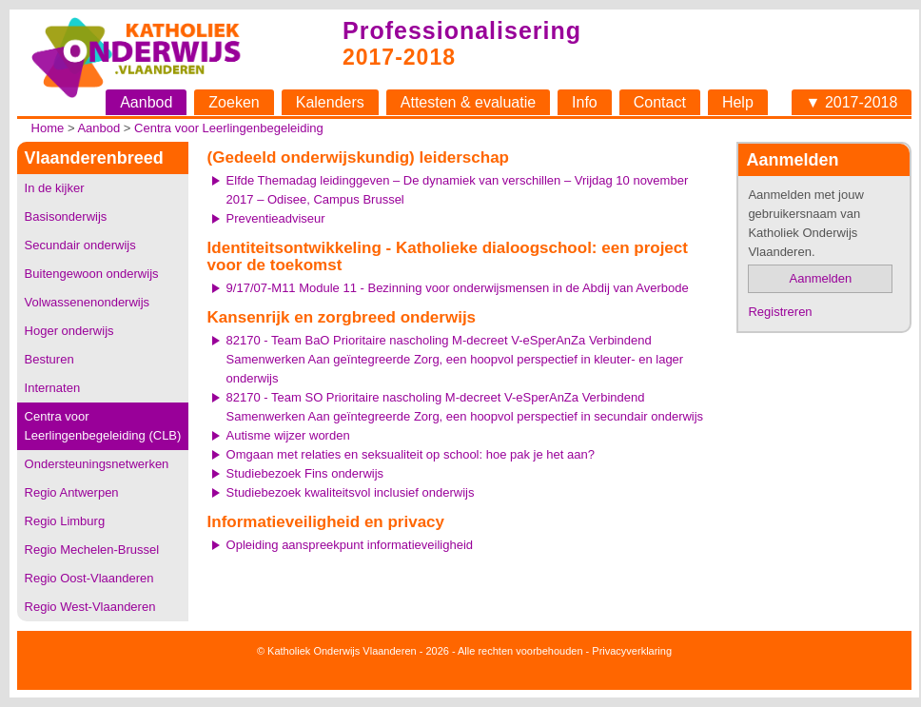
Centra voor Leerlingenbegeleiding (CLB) (103, 425)
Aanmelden (821, 278)
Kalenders (330, 102)
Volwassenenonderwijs (87, 302)
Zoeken (233, 102)
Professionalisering (462, 30)
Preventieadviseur (275, 218)
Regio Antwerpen (72, 492)
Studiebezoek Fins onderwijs (304, 473)
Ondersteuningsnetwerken (97, 464)
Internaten (53, 388)
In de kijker (55, 188)
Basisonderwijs (66, 216)
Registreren (780, 311)
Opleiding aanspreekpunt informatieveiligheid (349, 545)
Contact (660, 102)
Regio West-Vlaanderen (90, 606)
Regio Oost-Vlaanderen (89, 578)
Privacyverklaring (632, 651)
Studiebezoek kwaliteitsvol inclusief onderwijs (350, 492)
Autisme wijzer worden (288, 435)
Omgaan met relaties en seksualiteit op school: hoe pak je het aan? (410, 454)
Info (585, 102)
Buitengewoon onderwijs (92, 273)
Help (738, 102)
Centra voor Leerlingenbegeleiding (228, 128)
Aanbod (146, 102)
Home (48, 128)
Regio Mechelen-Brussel (92, 549)
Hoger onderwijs (69, 331)
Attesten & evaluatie (468, 102)
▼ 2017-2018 (852, 102)
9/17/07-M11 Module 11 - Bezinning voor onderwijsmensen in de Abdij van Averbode (457, 288)
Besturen (49, 359)
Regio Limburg (65, 521)
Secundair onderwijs (80, 245)
